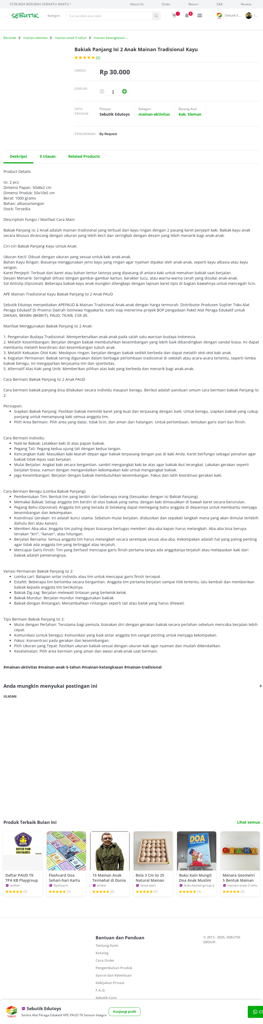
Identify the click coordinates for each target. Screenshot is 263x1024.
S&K (220, 4)
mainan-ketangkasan (109, 37)
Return (193, 4)
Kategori (54, 15)
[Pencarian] (109, 16)
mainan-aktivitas (35, 37)
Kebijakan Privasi (110, 982)
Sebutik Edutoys (234, 15)
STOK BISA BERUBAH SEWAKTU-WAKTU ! (40, 4)
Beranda (9, 37)
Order (166, 4)
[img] (174, 15)
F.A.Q (100, 990)
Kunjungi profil (124, 1012)
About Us (137, 4)
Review (246, 4)
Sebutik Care (106, 997)
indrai (257, 15)
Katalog (102, 952)
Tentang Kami (107, 945)
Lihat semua (248, 822)
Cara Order (105, 960)
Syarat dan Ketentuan (114, 975)
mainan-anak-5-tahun (71, 37)
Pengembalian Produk (114, 967)
